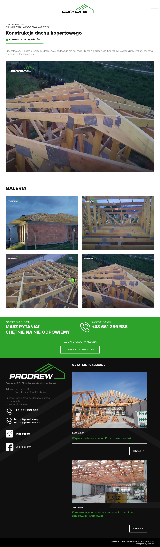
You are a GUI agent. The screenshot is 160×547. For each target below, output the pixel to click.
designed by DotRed (145, 544)
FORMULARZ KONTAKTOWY (80, 349)
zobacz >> (138, 450)
